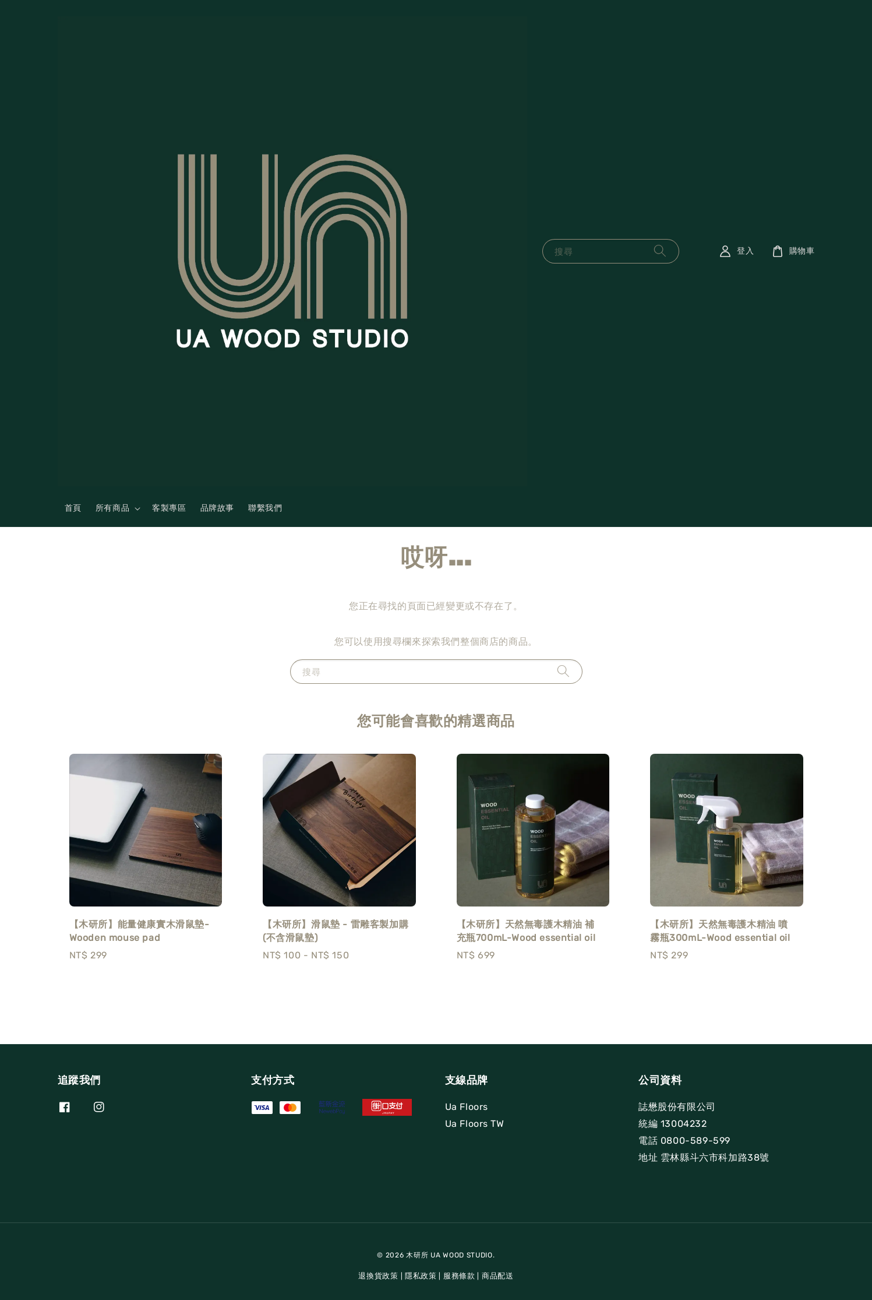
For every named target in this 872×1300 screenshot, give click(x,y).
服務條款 (459, 1275)
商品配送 (498, 1275)
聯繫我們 (265, 508)
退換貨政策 (378, 1275)
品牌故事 (217, 508)
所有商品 (112, 508)
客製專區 (169, 508)
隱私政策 (421, 1275)
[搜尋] (660, 251)
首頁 (73, 508)
